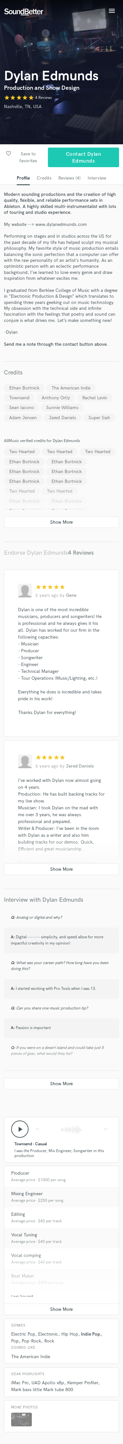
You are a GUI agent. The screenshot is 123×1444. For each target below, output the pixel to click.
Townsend (19, 398)
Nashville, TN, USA (23, 106)
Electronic (48, 1334)
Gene (71, 595)
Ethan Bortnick (24, 388)
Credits (44, 178)
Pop (15, 1341)
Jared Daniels (62, 418)
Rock (49, 1341)
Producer (20, 1173)
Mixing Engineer (27, 1194)
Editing (18, 1214)
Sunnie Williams (62, 407)
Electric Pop (23, 1334)
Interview (97, 178)
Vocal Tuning (24, 1235)
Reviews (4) (69, 178)
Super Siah (99, 418)
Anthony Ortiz (56, 398)
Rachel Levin (94, 398)
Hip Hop (69, 1334)
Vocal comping (26, 1255)
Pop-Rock (31, 1341)
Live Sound (22, 1296)
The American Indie (71, 388)
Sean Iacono (21, 407)
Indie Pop (90, 1334)
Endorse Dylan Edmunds (36, 553)
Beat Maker (22, 1276)
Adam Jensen (23, 418)
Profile (23, 178)
